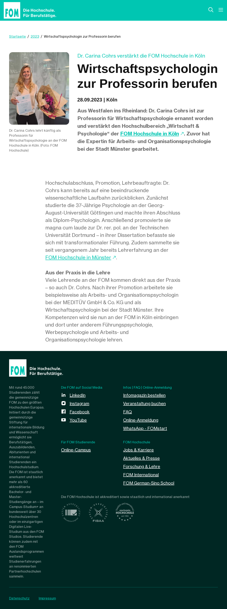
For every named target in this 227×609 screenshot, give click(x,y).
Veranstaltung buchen (144, 403)
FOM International (141, 474)
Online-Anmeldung (140, 420)
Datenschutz (19, 598)
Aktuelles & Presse (141, 458)
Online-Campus (76, 449)
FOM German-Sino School (148, 483)
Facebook (80, 411)
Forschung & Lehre (141, 466)
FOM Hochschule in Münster (78, 257)
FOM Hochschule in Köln (149, 133)
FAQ (127, 411)
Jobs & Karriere (138, 449)
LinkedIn (77, 395)
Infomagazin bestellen (144, 395)
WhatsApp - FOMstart (145, 428)
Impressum (47, 598)
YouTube (78, 420)
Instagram (79, 403)
